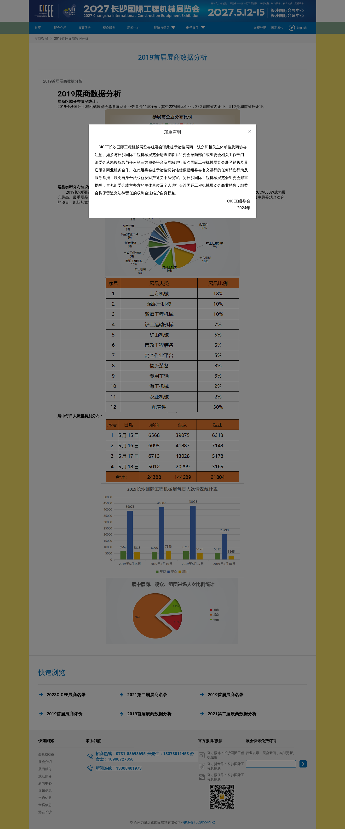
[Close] (250, 131)
